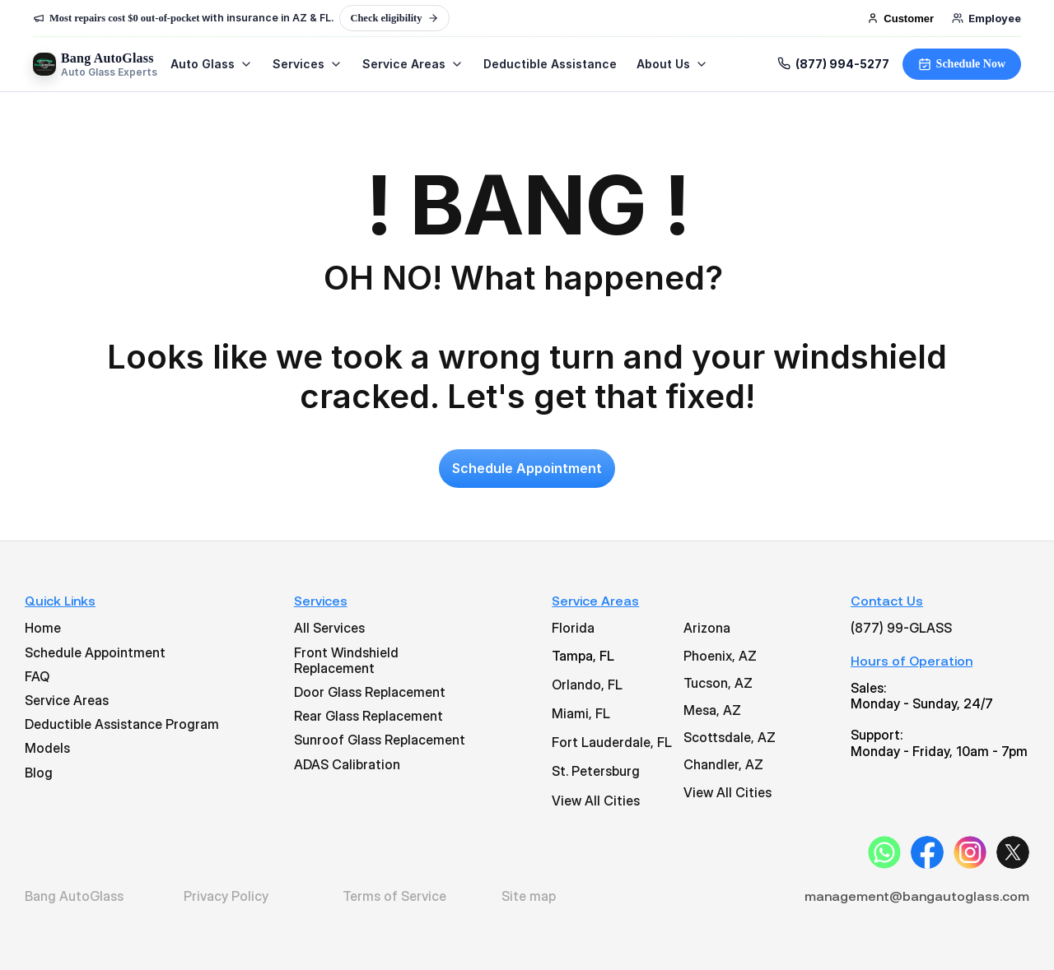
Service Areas (413, 64)
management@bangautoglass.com (916, 896)
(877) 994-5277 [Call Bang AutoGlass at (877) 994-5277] (833, 64)
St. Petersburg (596, 771)
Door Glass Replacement (369, 692)
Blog (39, 772)
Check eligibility (394, 18)
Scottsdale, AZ (729, 737)
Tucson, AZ (718, 683)
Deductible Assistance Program (122, 724)
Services (308, 64)
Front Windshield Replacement (348, 660)
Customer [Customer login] (900, 18)
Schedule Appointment (95, 652)
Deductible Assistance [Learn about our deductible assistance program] (550, 64)
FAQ (37, 676)
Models (47, 748)
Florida (573, 628)
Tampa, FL (583, 655)
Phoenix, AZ (720, 655)
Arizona (706, 628)
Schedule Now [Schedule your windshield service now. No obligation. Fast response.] (961, 64)
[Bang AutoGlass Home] (95, 64)
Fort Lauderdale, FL (612, 742)
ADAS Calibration (347, 764)
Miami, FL (581, 713)
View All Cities (596, 800)
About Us (672, 64)
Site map (528, 896)
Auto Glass (211, 64)
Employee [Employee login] (986, 18)
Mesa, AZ (712, 710)
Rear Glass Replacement (368, 716)
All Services (329, 628)
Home (43, 628)
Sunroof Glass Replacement (379, 739)
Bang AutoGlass (74, 896)
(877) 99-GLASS (901, 628)
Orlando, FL (587, 684)
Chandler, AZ (723, 764)
